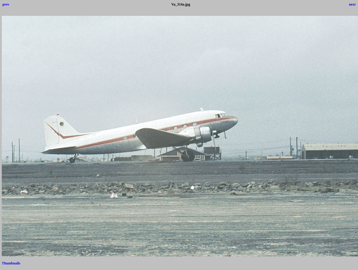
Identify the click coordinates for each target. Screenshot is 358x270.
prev (5, 4)
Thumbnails (11, 263)
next (352, 4)
